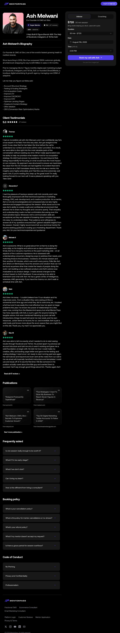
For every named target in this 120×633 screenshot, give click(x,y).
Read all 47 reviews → (12, 374)
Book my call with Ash (90, 57)
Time (69, 47)
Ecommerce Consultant (28, 607)
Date (69, 38)
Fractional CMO (11, 607)
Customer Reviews (25, 617)
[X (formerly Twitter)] (6, 627)
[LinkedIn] (19, 627)
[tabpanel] (91, 41)
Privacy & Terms (11, 621)
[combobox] (91, 33)
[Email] (24, 627)
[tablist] (91, 16)
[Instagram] (10, 627)
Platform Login (10, 617)
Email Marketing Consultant (15, 611)
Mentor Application (43, 617)
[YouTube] (15, 627)
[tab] (79, 16)
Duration (71, 29)
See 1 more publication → (13, 432)
